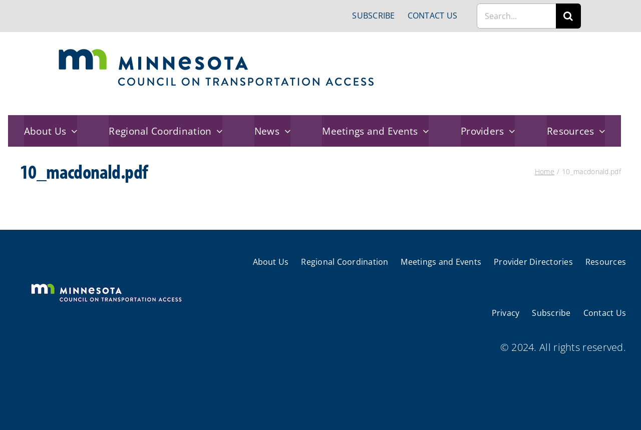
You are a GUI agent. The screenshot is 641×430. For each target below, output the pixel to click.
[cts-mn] (217, 52)
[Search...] (516, 16)
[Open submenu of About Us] (71, 131)
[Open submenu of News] (284, 131)
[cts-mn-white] (106, 284)
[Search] (568, 16)
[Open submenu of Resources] (599, 131)
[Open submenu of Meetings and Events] (423, 131)
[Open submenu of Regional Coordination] (217, 131)
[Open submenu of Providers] (509, 131)
